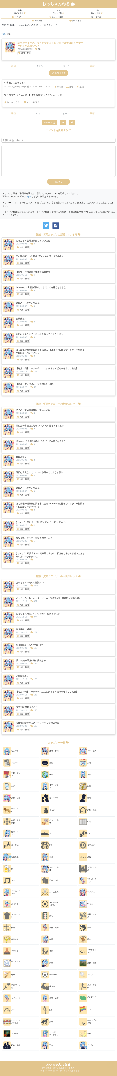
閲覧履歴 (37, 21)
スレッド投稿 (94, 17)
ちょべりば (31, 102)
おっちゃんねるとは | (69, 1071)
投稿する (58, 182)
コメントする (58, 73)
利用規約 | (71, 1068)
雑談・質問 (24, 53)
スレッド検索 (56, 17)
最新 (92, 66)
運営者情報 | (47, 1068)
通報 (69, 86)
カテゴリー (18, 17)
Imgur (28, 196)
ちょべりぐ (11, 102)
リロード (49, 122)
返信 (80, 86)
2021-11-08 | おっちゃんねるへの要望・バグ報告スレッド (29, 25)
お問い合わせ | (60, 1068)
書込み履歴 (75, 21)
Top (3, 34)
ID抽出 (59, 86)
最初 (13, 66)
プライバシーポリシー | (49, 1071)
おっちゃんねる (58, 4)
